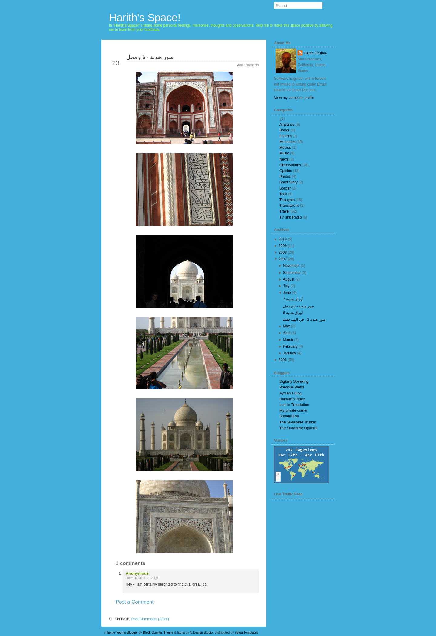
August (288, 279)
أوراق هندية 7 (293, 299)
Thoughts (287, 200)
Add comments (248, 65)
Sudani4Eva (289, 416)
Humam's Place (292, 399)
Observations (290, 165)
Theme (168, 632)
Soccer (285, 188)
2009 (283, 246)
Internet (285, 136)
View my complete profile (294, 98)
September (292, 273)
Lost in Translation (294, 405)
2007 (283, 259)
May (286, 326)
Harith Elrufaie (315, 53)
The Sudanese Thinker (297, 422)
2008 (283, 252)
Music (284, 153)
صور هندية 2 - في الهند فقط (304, 319)
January (289, 353)
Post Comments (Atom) (150, 619)
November (291, 266)
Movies (285, 147)
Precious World (291, 387)
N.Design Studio (201, 632)
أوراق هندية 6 (293, 313)
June (287, 292)
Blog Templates (247, 632)
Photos (285, 176)
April (286, 333)
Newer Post (124, 613)
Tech (283, 194)
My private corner (293, 410)
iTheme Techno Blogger (121, 632)
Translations (289, 205)
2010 (283, 239)
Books (284, 130)
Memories (287, 142)
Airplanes (287, 124)
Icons (181, 632)
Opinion (285, 171)
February (290, 346)
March (288, 340)
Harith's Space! (144, 17)
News (284, 159)
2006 (283, 360)
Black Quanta (152, 632)
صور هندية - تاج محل (149, 57)
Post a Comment (135, 602)
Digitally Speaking (293, 381)
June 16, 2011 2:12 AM (142, 578)
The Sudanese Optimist (298, 428)
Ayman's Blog (290, 393)
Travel (284, 211)
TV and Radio (290, 217)
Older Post (244, 613)
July (286, 286)
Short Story (288, 182)
